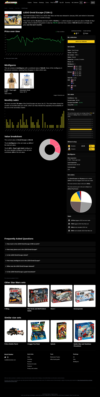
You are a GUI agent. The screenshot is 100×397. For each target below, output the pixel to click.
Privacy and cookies (32, 368)
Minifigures (76, 361)
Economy (67, 2)
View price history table (11, 58)
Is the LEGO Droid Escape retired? (17, 255)
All (73, 357)
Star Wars (17, 8)
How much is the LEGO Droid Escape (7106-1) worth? (23, 244)
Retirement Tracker (55, 357)
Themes (35, 2)
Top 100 (62, 2)
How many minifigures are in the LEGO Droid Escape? (23, 260)
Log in (92, 2)
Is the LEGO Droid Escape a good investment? (21, 272)
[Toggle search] (81, 2)
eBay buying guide (55, 359)
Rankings (41, 2)
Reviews (29, 361)
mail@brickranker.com (10, 360)
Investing (29, 359)
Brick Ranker (8, 354)
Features (29, 366)
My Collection (75, 2)
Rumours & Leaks (31, 364)
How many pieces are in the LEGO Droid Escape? (22, 249)
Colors (47, 2)
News (28, 357)
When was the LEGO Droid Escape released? (20, 266)
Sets (74, 359)
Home (5, 8)
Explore (30, 2)
